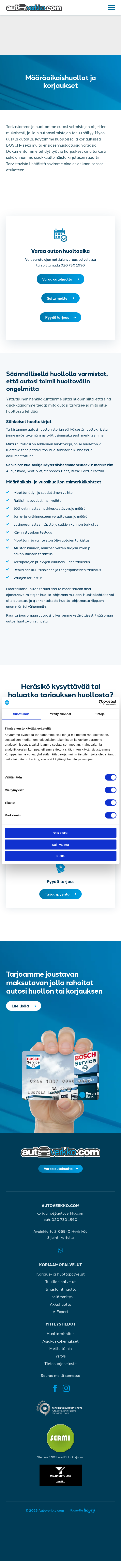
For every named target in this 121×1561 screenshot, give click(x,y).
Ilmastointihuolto (60, 1293)
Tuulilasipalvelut (60, 1285)
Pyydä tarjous (57, 319)
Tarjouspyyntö (57, 896)
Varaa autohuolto (57, 279)
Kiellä (60, 856)
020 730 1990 (64, 1223)
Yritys (60, 1360)
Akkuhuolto (60, 1308)
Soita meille (57, 299)
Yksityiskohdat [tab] (60, 713)
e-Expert (60, 1315)
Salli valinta (60, 844)
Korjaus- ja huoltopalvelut (60, 1278)
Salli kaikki (60, 833)
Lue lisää (21, 1009)
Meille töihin (60, 1352)
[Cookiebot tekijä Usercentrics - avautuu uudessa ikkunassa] (98, 702)
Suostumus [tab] (21, 713)
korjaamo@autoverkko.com (60, 1216)
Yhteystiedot (60, 1328)
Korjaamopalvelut (60, 1268)
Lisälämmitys (60, 1300)
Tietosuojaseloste (60, 1367)
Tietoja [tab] (100, 713)
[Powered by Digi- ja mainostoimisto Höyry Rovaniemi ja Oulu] (82, 1513)
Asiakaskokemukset (60, 1344)
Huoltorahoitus (61, 1337)
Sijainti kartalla (60, 1241)
